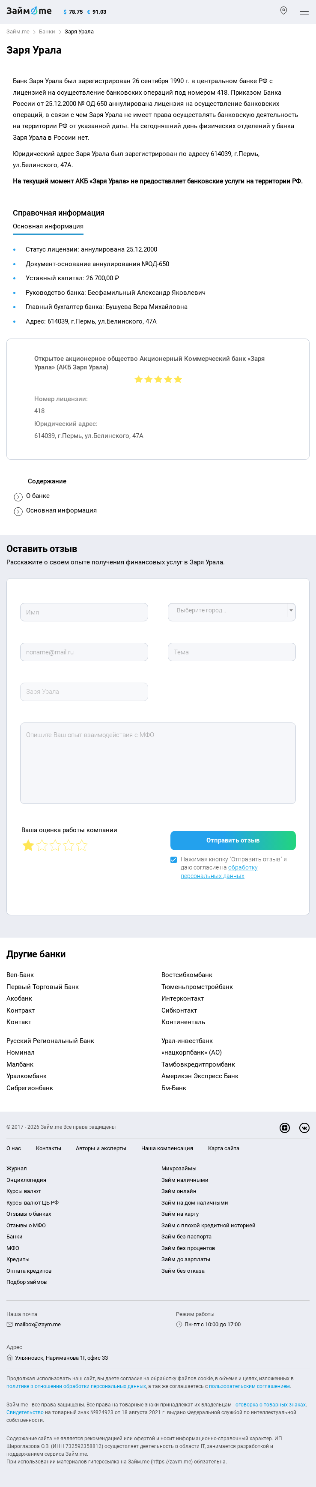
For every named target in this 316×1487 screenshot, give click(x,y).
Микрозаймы (179, 1168)
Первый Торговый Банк (42, 987)
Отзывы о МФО (26, 1225)
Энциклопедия (26, 1180)
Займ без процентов (188, 1248)
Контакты (48, 1148)
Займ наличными (185, 1180)
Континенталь (183, 1022)
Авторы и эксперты (101, 1148)
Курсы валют (23, 1191)
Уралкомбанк (26, 1076)
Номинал (20, 1052)
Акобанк (19, 998)
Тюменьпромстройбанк (197, 987)
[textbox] (229, 612)
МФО (12, 1248)
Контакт (18, 1022)
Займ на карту (180, 1214)
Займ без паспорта (186, 1236)
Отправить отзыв (232, 840)
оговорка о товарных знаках (271, 1405)
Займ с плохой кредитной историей (208, 1225)
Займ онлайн (179, 1191)
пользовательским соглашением (249, 1386)
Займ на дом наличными (194, 1202)
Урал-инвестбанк (187, 1041)
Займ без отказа (183, 1271)
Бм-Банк (173, 1088)
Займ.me (18, 31)
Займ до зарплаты (185, 1259)
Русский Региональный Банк (50, 1041)
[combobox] (232, 612)
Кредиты (18, 1259)
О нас (13, 1148)
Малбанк (19, 1064)
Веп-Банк (20, 975)
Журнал (16, 1168)
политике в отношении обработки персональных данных (76, 1386)
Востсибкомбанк (186, 975)
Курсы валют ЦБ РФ (32, 1202)
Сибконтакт (179, 1010)
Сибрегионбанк (29, 1088)
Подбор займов (26, 1282)
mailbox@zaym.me (38, 1324)
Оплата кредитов (28, 1271)
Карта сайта (223, 1148)
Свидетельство (25, 1412)
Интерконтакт (182, 998)
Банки (47, 31)
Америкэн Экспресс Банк (199, 1076)
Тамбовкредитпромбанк (198, 1064)
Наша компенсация (167, 1148)
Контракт (20, 1010)
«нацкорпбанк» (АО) (191, 1052)
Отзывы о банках (28, 1214)
